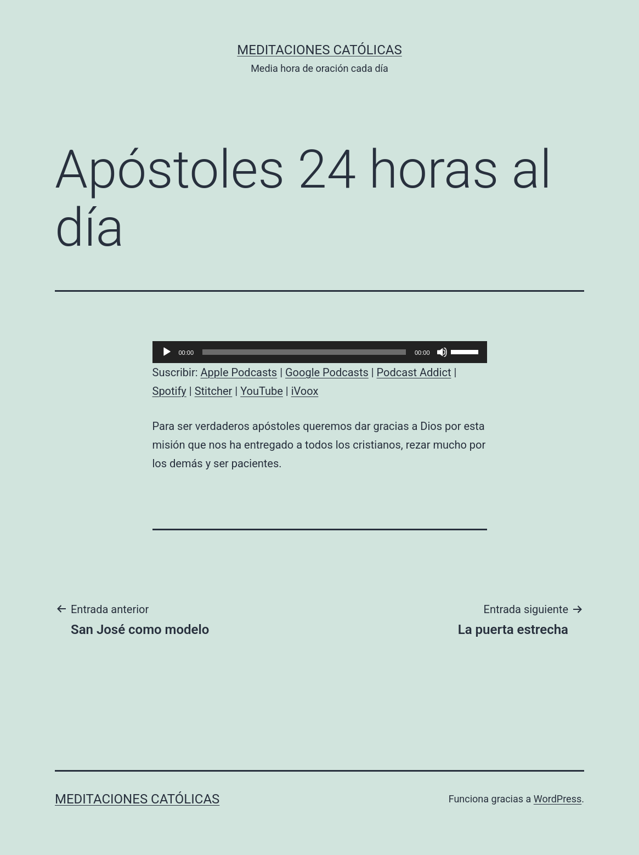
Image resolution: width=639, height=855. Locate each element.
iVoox (305, 391)
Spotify (169, 391)
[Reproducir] (166, 352)
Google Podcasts (327, 372)
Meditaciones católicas (319, 50)
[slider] (304, 352)
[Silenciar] (442, 352)
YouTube (261, 391)
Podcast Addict (414, 372)
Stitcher (214, 391)
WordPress (557, 799)
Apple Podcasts (239, 372)
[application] (319, 352)
